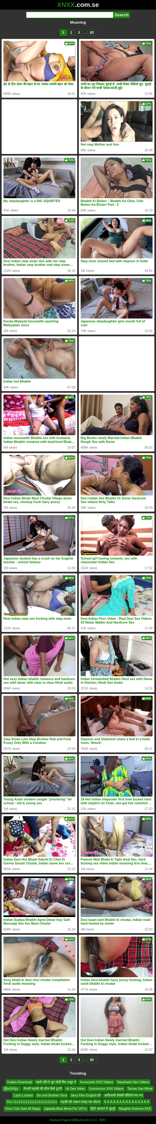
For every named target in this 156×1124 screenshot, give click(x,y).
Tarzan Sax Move (140, 1089)
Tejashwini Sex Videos (133, 1082)
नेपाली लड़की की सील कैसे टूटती (42, 1089)
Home (54, 1120)
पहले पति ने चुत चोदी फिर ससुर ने (56, 1082)
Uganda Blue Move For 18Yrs (65, 1108)
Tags (65, 1120)
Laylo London (23, 1095)
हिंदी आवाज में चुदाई (102, 1108)
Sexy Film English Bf (86, 1095)
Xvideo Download (19, 1082)
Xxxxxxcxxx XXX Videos (106, 1089)
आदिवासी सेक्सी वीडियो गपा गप (123, 1095)
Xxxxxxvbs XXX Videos (96, 1082)
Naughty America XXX (135, 1108)
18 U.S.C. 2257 (95, 1120)
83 (92, 32)
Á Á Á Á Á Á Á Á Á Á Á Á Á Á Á (126, 1102)
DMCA (76, 1120)
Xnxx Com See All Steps (22, 1108)
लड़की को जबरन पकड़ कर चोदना (80, 1102)
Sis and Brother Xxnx (52, 1095)
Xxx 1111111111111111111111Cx (32, 1102)
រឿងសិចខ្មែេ (12, 1089)
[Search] (69, 15)
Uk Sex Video (75, 1089)
